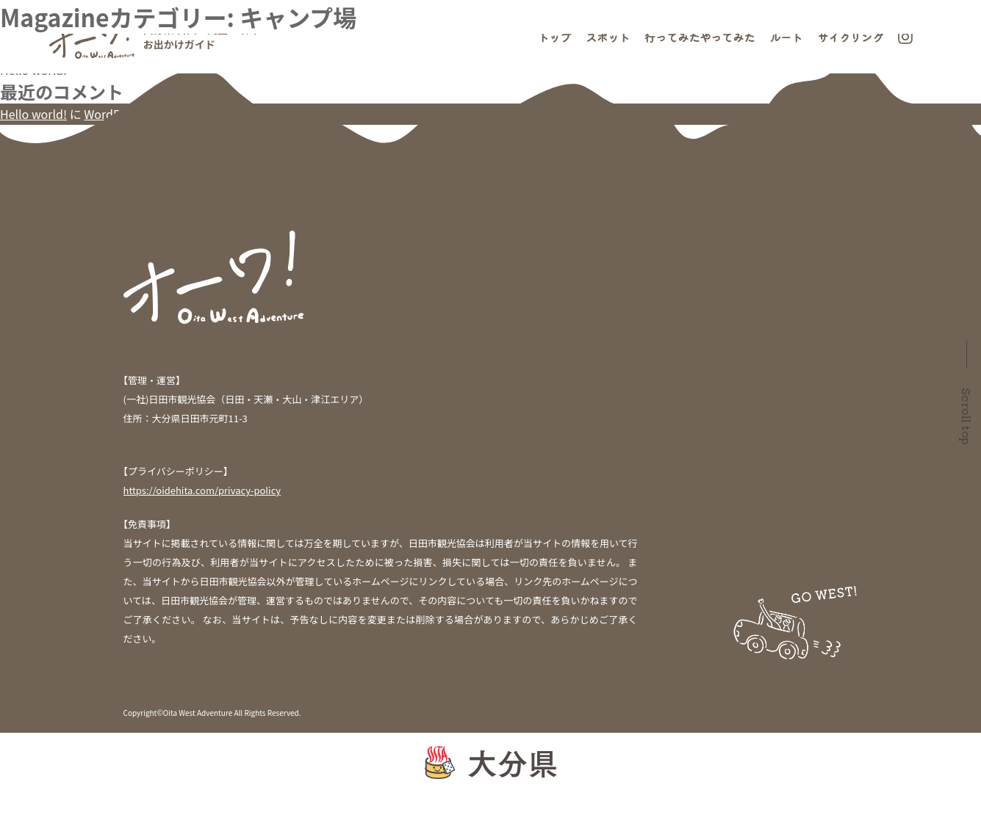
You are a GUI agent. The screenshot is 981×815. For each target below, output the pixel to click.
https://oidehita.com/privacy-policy (202, 490)
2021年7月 (28, 171)
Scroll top (967, 416)
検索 (12, 9)
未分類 (17, 214)
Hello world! (33, 70)
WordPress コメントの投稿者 (161, 114)
